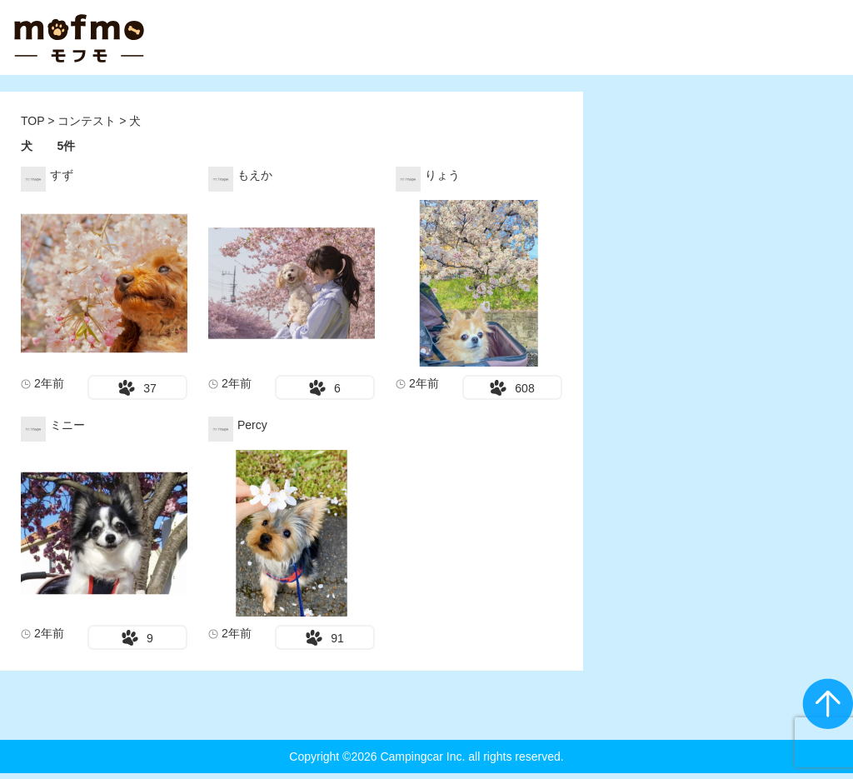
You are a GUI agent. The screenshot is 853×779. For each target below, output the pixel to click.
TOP (32, 120)
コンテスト (88, 120)
